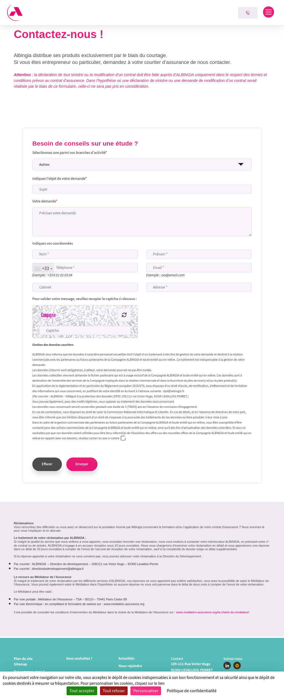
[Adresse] (199, 287)
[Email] (199, 267)
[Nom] (85, 254)
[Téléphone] (85, 267)
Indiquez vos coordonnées (52, 243)
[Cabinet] (85, 287)
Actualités (127, 658)
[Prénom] (199, 254)
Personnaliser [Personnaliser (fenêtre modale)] (145, 691)
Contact (177, 658)
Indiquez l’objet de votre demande (59, 178)
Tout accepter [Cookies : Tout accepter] (81, 691)
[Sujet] (142, 189)
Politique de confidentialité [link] (192, 691)
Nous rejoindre (130, 666)
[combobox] (43, 268)
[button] (142, 164)
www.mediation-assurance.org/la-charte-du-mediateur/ (212, 613)
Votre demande (44, 201)
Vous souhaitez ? (79, 658)
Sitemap (20, 664)
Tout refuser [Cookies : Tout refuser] (114, 691)
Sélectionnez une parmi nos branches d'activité (69, 152)
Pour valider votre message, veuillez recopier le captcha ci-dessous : (84, 298)
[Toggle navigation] (268, 12)
